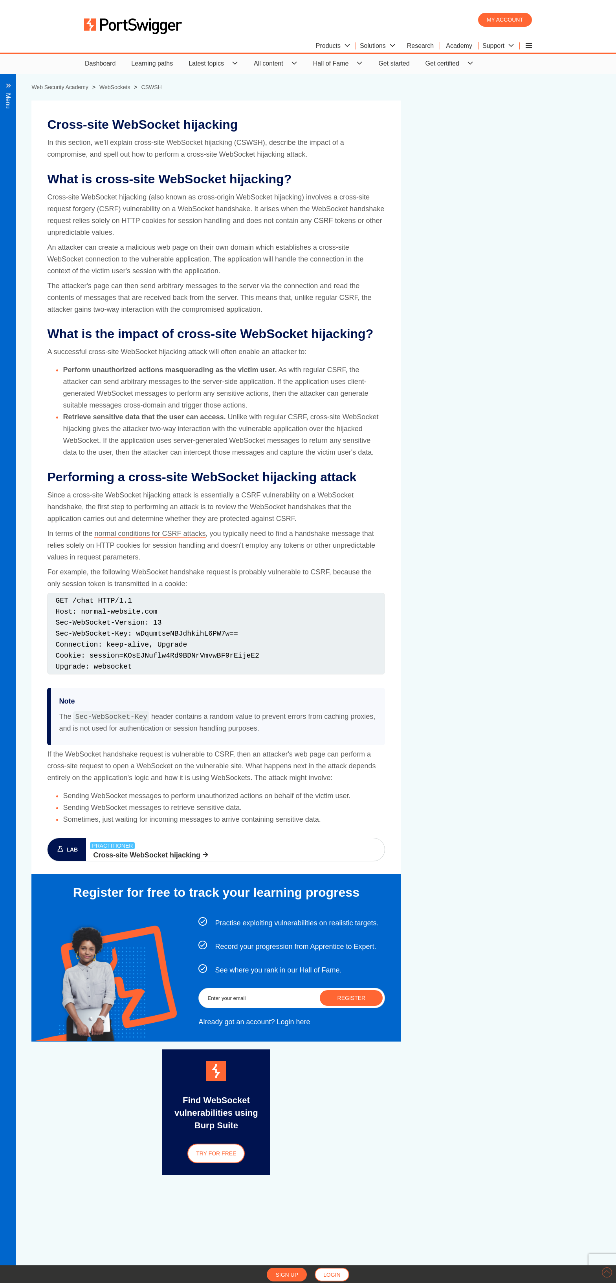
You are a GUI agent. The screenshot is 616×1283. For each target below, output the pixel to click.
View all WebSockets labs (56, 249)
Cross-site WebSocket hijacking (72, 193)
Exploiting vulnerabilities (54, 150)
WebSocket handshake (386, 209)
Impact (45, 207)
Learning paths (152, 63)
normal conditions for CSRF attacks (322, 533)
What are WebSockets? (53, 122)
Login (332, 1275)
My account (505, 19)
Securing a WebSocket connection (68, 235)
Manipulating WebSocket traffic (63, 136)
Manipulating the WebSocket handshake (84, 178)
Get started (393, 63)
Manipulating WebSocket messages (78, 164)
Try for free (389, 1153)
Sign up (286, 1275)
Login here (466, 1022)
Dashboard (100, 63)
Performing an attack (65, 221)
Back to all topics (50, 107)
